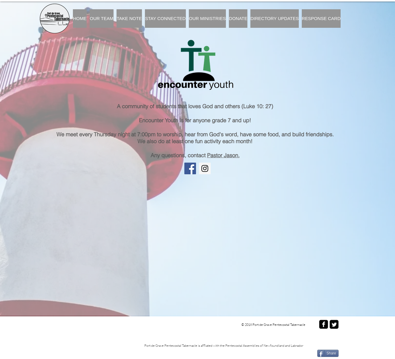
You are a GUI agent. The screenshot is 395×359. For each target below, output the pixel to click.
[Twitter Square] (334, 324)
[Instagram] (205, 168)
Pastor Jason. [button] (223, 155)
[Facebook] (190, 168)
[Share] (328, 353)
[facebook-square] (323, 324)
